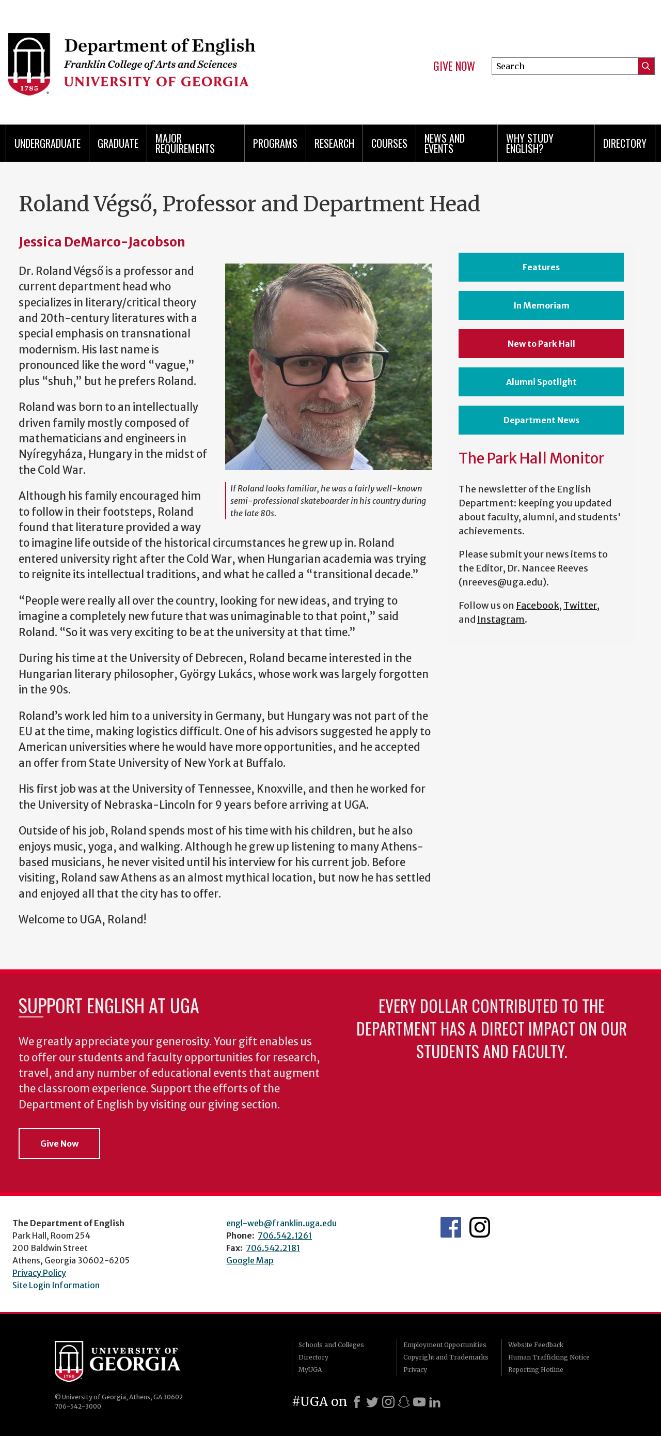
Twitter (580, 605)
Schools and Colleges (331, 1345)
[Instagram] (388, 1402)
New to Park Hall (541, 343)
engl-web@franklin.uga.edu (281, 1223)
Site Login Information (56, 1285)
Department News (541, 420)
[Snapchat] (404, 1402)
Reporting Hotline (535, 1369)
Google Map (250, 1260)
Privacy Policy (39, 1273)
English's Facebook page (450, 1227)
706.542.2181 (273, 1248)
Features (541, 267)
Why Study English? (530, 143)
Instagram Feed (479, 1227)
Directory (625, 143)
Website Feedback (535, 1345)
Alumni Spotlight (541, 382)
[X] (372, 1402)
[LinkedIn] (435, 1402)
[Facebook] (357, 1402)
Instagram (501, 619)
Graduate (118, 143)
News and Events (444, 143)
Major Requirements (185, 143)
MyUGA (310, 1369)
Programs (275, 143)
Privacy (415, 1369)
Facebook (537, 605)
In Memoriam (541, 305)
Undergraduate (47, 143)
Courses (389, 143)
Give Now (454, 66)
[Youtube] (419, 1402)
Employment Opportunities (444, 1345)
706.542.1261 (285, 1235)
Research (334, 143)
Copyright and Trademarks (446, 1357)
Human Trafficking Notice (549, 1357)
